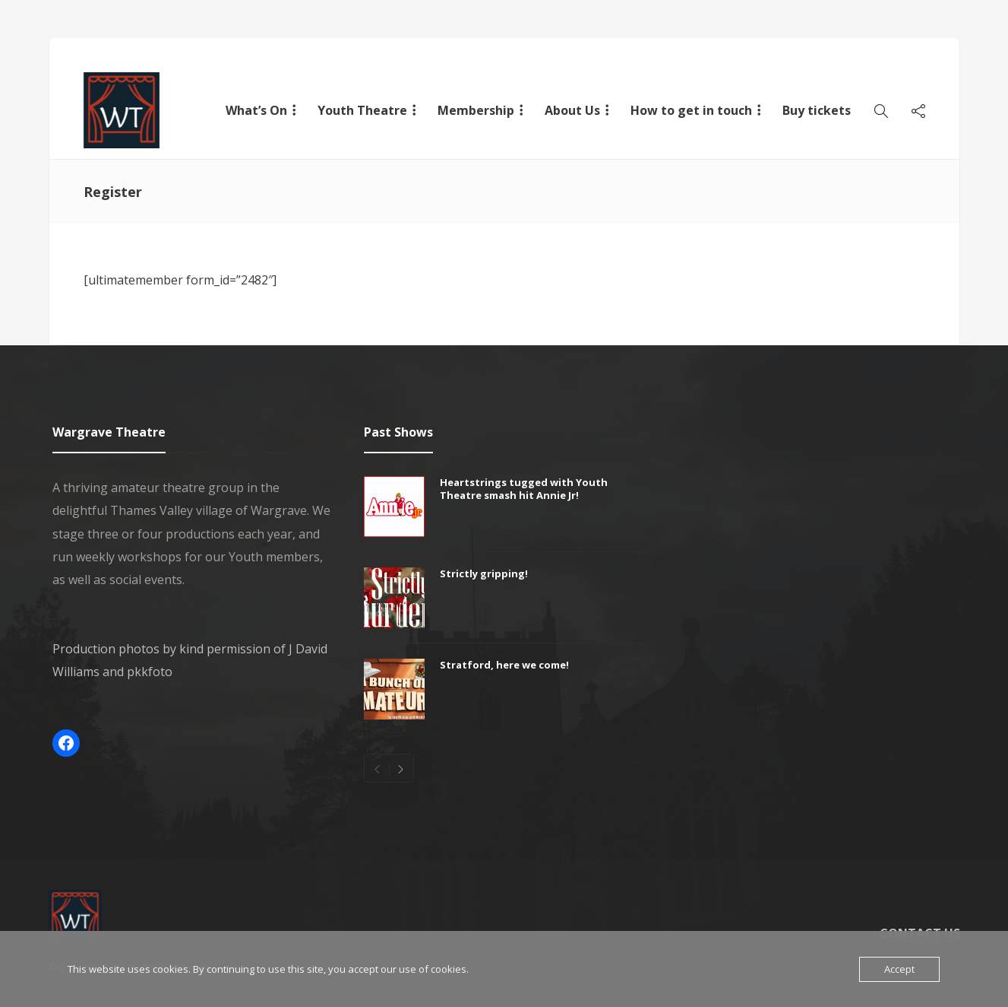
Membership (476, 110)
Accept (899, 969)
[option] (504, 605)
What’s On (256, 110)
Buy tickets (816, 110)
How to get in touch (691, 110)
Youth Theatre (362, 110)
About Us (572, 110)
